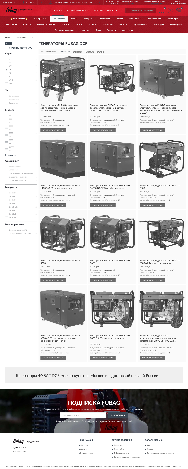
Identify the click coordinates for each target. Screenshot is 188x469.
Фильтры (123, 24)
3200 (11, 130)
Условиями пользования (117, 421)
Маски (74, 19)
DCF (11, 69)
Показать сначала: (49, 51)
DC (10, 66)
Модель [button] (9, 110)
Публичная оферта (121, 453)
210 (10, 115)
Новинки (99, 11)
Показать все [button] (10, 155)
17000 (11, 151)
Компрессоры (40, 19)
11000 (11, 144)
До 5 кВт (12, 203)
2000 (11, 123)
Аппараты (88, 19)
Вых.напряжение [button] (14, 224)
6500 (11, 140)
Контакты (112, 11)
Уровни (85, 30)
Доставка (84, 445)
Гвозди (79, 24)
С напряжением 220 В (18, 230)
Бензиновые (14, 96)
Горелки (27, 24)
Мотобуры (159, 24)
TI (9, 77)
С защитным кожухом (18, 177)
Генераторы (59, 19)
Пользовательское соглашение (126, 457)
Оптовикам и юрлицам (78, 11)
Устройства (105, 19)
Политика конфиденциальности (160, 453)
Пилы (98, 30)
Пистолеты (11, 24)
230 (10, 119)
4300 (11, 137)
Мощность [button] (11, 187)
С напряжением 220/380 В (20, 233)
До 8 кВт (12, 210)
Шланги (65, 24)
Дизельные (13, 103)
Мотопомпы (135, 19)
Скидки (149, 449)
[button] (155, 3)
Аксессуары (127, 30)
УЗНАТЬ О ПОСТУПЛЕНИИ (53, 130)
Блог (148, 445)
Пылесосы (108, 24)
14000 (11, 147)
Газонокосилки (154, 19)
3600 (11, 133)
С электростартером (17, 180)
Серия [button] (8, 53)
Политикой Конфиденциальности (94, 421)
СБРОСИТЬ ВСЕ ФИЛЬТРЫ (21, 48)
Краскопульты (140, 24)
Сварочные (13, 170)
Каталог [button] (58, 11)
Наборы (92, 24)
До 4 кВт (12, 200)
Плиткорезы (176, 24)
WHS (11, 80)
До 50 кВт (13, 218)
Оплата (83, 449)
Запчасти (111, 30)
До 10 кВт (13, 214)
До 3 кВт (12, 196)
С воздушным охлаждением (21, 173)
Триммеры (173, 19)
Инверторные (14, 166)
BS (10, 62)
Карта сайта (118, 449)
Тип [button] (7, 90)
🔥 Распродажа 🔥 (19, 19)
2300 (11, 126)
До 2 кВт (12, 193)
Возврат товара (86, 453)
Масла (120, 19)
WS (10, 84)
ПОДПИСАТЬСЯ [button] (118, 415)
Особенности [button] (12, 161)
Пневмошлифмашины (65, 30)
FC (10, 73)
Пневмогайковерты (46, 24)
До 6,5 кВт (13, 207)
